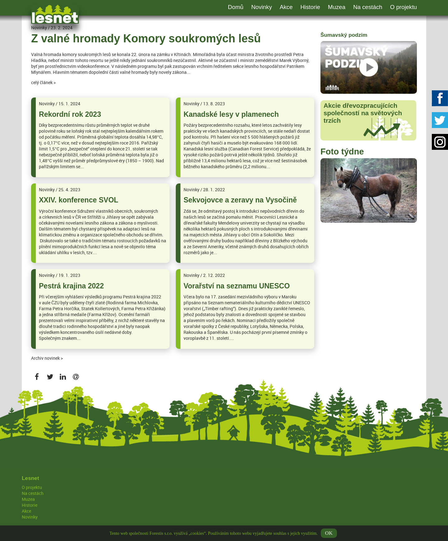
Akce (286, 7)
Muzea (336, 7)
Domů (236, 7)
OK (329, 535)
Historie (310, 7)
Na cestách (367, 7)
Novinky (261, 7)
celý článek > (43, 82)
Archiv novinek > (47, 358)
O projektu (403, 7)
